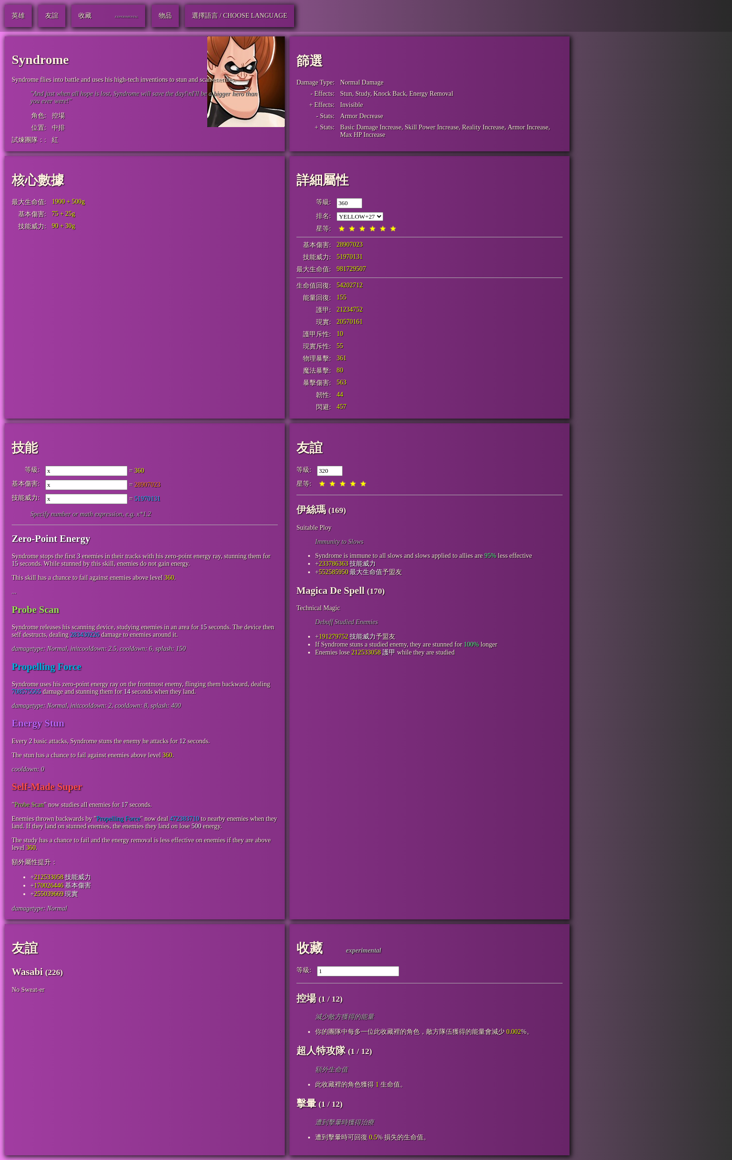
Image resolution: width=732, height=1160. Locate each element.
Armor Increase (527, 127)
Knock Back (389, 93)
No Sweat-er (28, 989)
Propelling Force (46, 666)
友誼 (309, 448)
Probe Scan (35, 609)
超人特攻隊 (320, 1050)
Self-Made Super (47, 786)
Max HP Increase (363, 134)
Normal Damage (362, 82)
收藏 (309, 948)
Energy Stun (38, 723)
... (14, 591)
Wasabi (27, 971)
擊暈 (306, 1103)
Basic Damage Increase (370, 127)
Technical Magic (318, 608)
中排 (58, 127)
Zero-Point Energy (51, 538)
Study (362, 93)
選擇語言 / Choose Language (239, 15)
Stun (346, 93)
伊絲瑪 (311, 509)
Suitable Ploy (313, 527)
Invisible (351, 104)
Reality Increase (483, 127)
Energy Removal (431, 93)
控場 (58, 115)
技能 (25, 448)
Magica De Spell (330, 590)
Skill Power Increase (432, 127)
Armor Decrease (361, 116)
